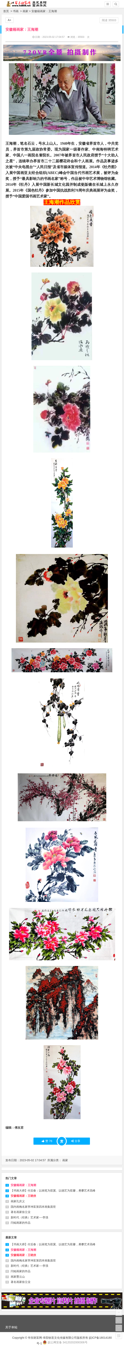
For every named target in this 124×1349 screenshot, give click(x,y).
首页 (6, 11)
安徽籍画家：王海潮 (23, 1185)
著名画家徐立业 (20, 1212)
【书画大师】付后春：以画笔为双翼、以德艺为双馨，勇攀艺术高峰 (53, 1190)
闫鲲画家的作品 (20, 1222)
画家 (25, 11)
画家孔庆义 (18, 1201)
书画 (16, 11)
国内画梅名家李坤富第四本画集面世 (33, 1206)
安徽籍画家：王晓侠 (23, 1195)
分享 (75, 1141)
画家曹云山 (18, 1276)
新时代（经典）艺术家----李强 (29, 1217)
